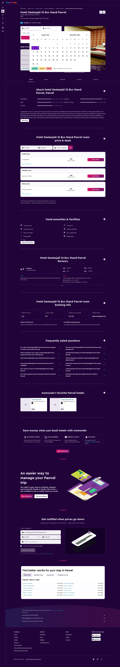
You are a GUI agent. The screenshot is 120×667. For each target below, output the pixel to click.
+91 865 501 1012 (25, 20)
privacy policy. (50, 553)
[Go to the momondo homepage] (11, 2)
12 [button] (45, 52)
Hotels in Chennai (68, 585)
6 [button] (49, 48)
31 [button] (37, 64)
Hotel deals (23, 8)
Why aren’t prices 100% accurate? (63, 621)
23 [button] (33, 60)
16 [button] (33, 56)
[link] (62, 451)
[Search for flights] (3, 7)
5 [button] (45, 48)
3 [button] (37, 48)
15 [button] (57, 52)
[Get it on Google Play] (96, 635)
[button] (3, 2)
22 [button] (57, 56)
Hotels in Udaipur (27, 590)
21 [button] (53, 56)
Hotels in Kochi (67, 590)
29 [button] (57, 60)
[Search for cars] (3, 14)
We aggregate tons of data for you (63, 618)
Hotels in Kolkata (27, 592)
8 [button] (57, 48)
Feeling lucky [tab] (50, 575)
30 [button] (33, 64)
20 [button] (49, 56)
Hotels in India (39, 8)
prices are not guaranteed (56, 610)
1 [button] (57, 44)
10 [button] (37, 52)
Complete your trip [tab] (63, 575)
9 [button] (33, 52)
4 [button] (41, 48)
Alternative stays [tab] (38, 575)
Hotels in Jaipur (67, 588)
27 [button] (49, 60)
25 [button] (41, 60)
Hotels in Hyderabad (28, 585)
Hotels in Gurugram (68, 595)
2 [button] (33, 48)
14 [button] (53, 52)
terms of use (41, 553)
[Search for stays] (3, 11)
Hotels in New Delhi (68, 583)
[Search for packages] (3, 18)
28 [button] (53, 60)
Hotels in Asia (31, 8)
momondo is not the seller (63, 615)
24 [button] (37, 60)
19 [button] (45, 56)
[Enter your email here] (42, 542)
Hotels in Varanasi (27, 595)
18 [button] (41, 56)
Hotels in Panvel (59, 8)
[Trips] (3, 23)
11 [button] (41, 52)
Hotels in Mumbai (27, 583)
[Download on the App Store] (96, 639)
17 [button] (37, 56)
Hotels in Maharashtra (49, 8)
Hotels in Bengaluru (28, 588)
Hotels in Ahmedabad (69, 592)
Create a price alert (90, 442)
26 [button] (45, 60)
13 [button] (49, 52)
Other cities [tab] (27, 575)
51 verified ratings (35, 22)
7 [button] (53, 48)
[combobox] (42, 532)
